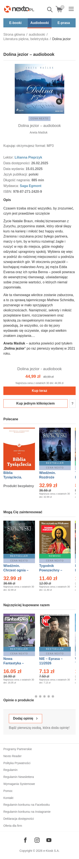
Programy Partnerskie (17, 749)
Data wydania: (14, 169)
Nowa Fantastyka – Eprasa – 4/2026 (16, 663)
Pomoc (8, 791)
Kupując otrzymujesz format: (24, 146)
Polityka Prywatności (16, 763)
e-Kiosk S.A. (51, 850)
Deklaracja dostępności (18, 818)
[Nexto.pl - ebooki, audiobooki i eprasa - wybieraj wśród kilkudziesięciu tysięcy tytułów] (19, 9)
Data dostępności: (17, 163)
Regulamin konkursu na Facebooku (26, 804)
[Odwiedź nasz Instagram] (37, 840)
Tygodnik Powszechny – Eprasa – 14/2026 (52, 570)
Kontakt (8, 798)
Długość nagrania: (17, 180)
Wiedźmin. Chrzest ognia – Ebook (15, 570)
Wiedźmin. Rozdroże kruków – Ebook (52, 477)
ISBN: (8, 191)
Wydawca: (11, 186)
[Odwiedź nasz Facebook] (25, 840)
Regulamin (10, 770)
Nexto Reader (12, 756)
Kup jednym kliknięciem (35, 403)
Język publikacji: (16, 174)
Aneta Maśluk (39, 132)
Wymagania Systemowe (19, 784)
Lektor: (9, 157)
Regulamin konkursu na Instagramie (27, 811)
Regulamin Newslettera (18, 777)
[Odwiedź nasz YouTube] (49, 840)
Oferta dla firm (12, 825)
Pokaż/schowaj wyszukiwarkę (50, 9)
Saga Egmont (30, 186)
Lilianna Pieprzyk (28, 157)
